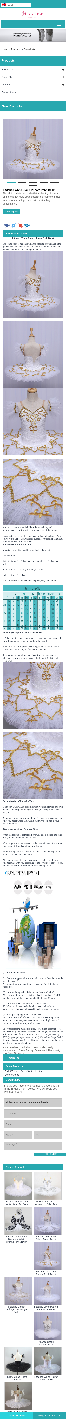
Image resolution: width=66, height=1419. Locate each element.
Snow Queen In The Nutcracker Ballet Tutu (46, 1203)
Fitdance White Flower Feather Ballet (46, 1378)
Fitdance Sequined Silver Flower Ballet (46, 1238)
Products (15, 49)
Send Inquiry (11, 212)
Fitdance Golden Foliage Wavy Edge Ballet (17, 1309)
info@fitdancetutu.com (49, 1415)
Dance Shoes (9, 92)
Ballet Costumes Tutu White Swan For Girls (17, 1203)
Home (4, 49)
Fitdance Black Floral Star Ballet (17, 1378)
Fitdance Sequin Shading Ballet (46, 1343)
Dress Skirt (7, 77)
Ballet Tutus (8, 69)
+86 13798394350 (16, 1415)
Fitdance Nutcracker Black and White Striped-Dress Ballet (16, 1239)
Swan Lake (29, 49)
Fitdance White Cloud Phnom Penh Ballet (46, 1273)
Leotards (6, 84)
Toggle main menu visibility (59, 23)
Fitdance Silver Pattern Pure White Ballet (46, 1308)
